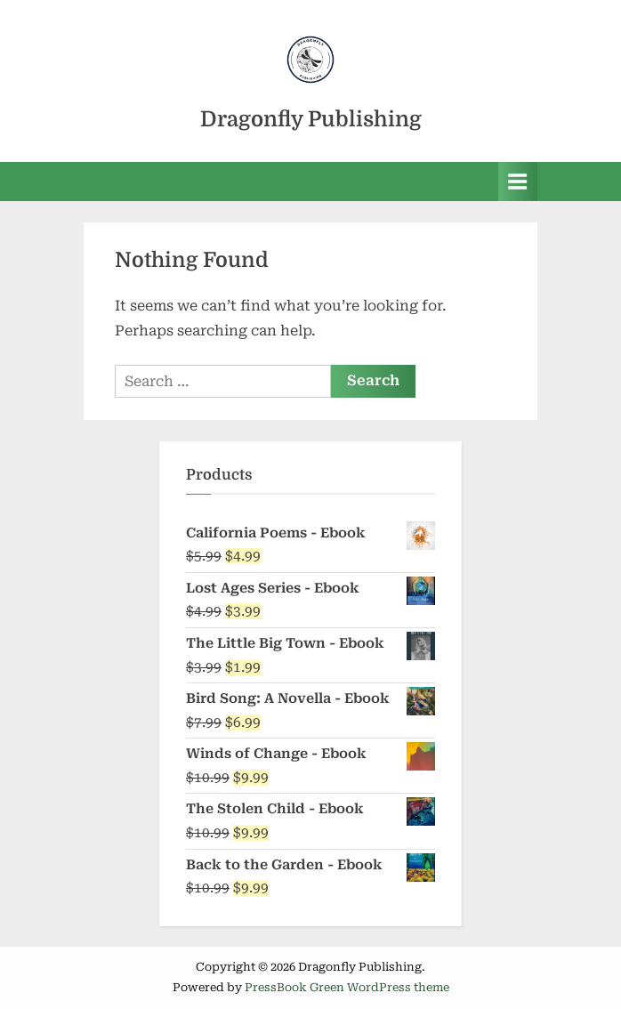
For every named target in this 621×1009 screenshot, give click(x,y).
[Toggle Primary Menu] (517, 181)
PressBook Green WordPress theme (347, 987)
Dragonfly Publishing (311, 119)
